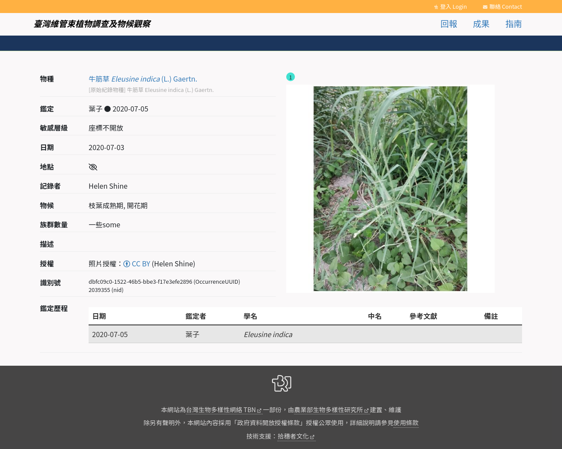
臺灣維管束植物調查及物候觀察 (91, 23)
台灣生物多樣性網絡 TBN (221, 409)
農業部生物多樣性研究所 (328, 409)
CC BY (136, 263)
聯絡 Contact (505, 6)
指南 (514, 23)
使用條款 (406, 422)
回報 (448, 23)
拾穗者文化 (293, 435)
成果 (481, 23)
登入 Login (453, 6)
